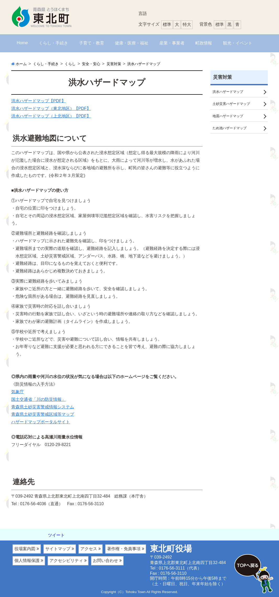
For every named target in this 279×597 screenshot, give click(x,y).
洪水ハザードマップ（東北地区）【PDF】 (51, 108)
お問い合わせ (105, 560)
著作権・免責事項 (124, 549)
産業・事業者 (172, 43)
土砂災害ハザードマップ (233, 104)
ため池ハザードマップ (231, 129)
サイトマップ (57, 549)
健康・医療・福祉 (131, 43)
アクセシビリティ (66, 560)
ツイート (56, 535)
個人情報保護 (27, 560)
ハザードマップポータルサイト (40, 422)
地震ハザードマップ (229, 117)
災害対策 (222, 77)
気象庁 (17, 392)
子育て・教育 (91, 43)
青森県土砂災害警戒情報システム (42, 407)
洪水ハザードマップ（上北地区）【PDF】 (51, 116)
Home (22, 43)
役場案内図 (24, 549)
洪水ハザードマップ (229, 92)
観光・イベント (237, 43)
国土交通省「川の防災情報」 (38, 399)
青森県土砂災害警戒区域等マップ (42, 414)
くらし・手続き (53, 43)
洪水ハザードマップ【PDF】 (38, 101)
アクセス (88, 549)
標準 (219, 24)
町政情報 (203, 43)
